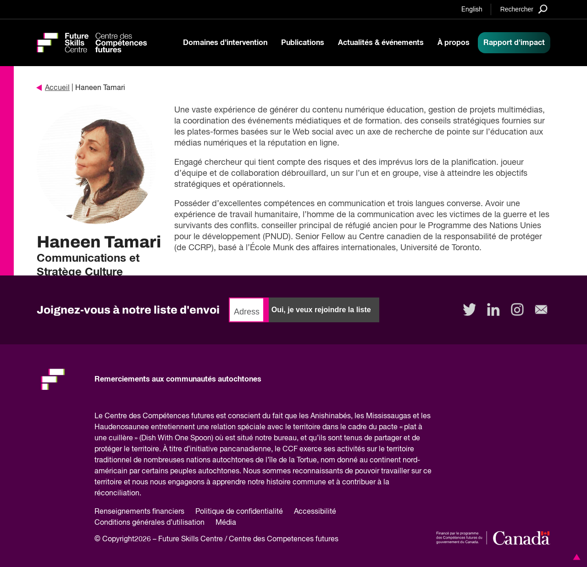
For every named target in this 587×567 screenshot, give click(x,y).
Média (226, 523)
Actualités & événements (381, 42)
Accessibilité (315, 512)
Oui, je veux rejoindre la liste (321, 310)
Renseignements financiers (139, 512)
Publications (302, 42)
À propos (453, 42)
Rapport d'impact (514, 42)
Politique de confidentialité (239, 512)
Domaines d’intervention (225, 42)
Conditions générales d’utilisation (149, 523)
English (471, 9)
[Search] (524, 9)
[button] (575, 557)
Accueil (53, 88)
